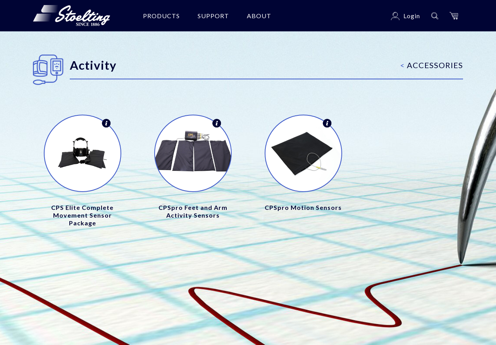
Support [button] (213, 15)
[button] (453, 15)
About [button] (259, 15)
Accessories (431, 65)
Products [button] (161, 15)
